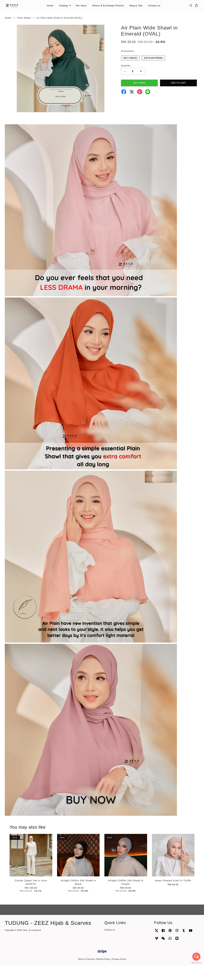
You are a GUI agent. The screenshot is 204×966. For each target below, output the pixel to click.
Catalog (65, 5)
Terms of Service (86, 960)
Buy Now (139, 83)
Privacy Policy (119, 960)
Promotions (127, 51)
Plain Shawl (24, 18)
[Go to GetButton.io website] (196, 963)
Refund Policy (103, 960)
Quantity (126, 66)
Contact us (154, 5)
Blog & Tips (136, 5)
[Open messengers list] (196, 957)
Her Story (81, 5)
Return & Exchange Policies (108, 5)
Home (50, 5)
